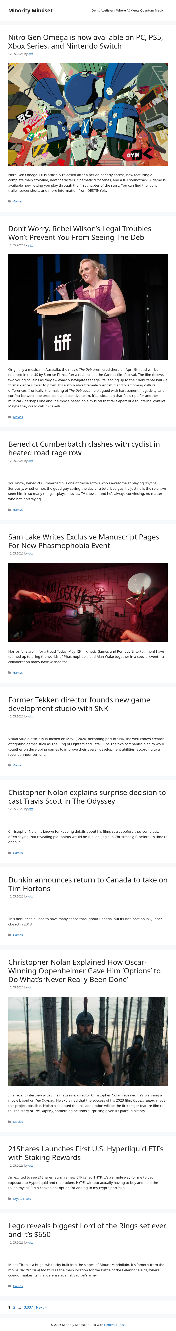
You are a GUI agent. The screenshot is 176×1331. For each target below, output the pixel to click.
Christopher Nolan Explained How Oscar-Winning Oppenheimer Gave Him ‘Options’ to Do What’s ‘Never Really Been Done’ (84, 970)
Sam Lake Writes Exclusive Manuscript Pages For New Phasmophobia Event (83, 541)
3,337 (28, 1307)
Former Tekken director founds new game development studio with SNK (79, 704)
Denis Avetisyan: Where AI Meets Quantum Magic (128, 10)
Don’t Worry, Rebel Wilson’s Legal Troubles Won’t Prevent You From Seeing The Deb (79, 233)
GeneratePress (114, 1325)
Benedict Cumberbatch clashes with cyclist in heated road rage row (84, 448)
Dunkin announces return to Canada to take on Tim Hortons (88, 884)
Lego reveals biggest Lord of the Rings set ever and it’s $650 (87, 1230)
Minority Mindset (30, 10)
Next (42, 1307)
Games (18, 201)
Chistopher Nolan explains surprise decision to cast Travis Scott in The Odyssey (87, 796)
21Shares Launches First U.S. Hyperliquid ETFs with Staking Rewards (86, 1153)
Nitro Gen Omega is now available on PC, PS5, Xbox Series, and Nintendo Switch (85, 41)
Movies (18, 417)
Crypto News (22, 1199)
